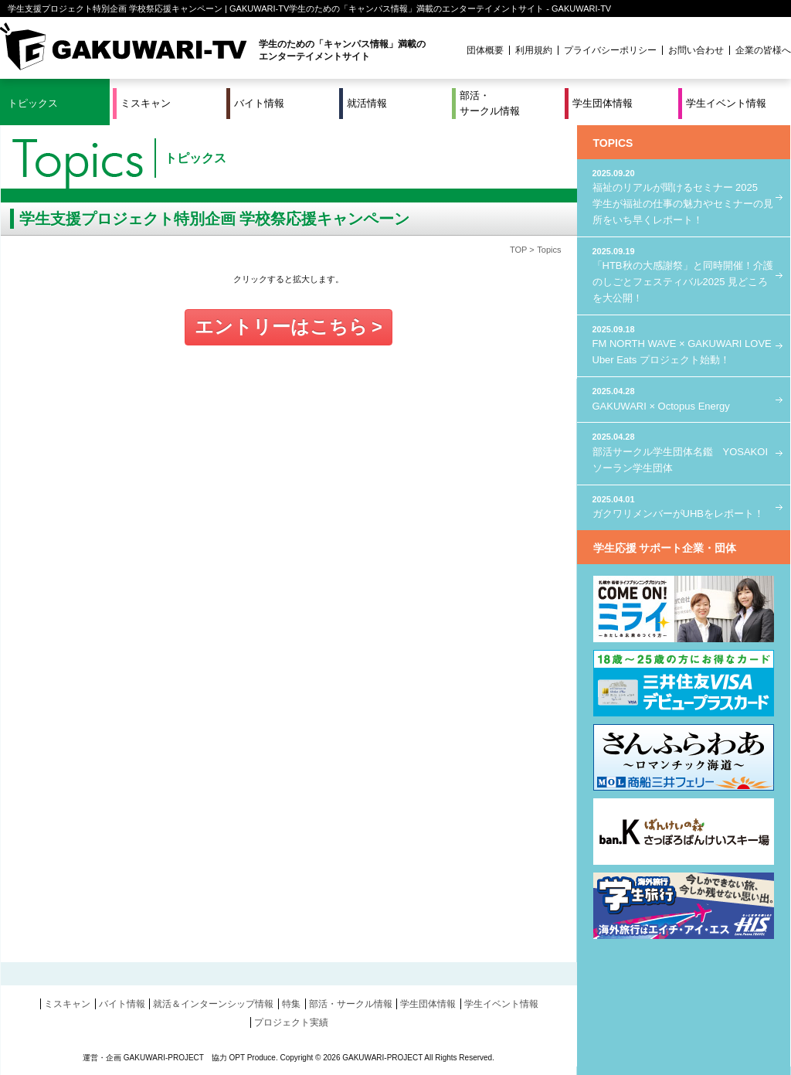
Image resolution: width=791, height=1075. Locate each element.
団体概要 (485, 50)
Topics (549, 249)
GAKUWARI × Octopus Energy (683, 398)
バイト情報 (259, 103)
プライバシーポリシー (610, 50)
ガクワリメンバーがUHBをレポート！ (683, 506)
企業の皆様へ (763, 50)
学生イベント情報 (726, 103)
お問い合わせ (696, 50)
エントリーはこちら (281, 327)
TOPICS (613, 143)
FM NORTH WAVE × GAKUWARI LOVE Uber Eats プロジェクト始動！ (683, 344)
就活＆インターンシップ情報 (213, 1003)
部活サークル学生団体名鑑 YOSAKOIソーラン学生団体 (683, 451)
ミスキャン (146, 103)
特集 (291, 1003)
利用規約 (533, 50)
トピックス (33, 103)
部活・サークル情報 (490, 103)
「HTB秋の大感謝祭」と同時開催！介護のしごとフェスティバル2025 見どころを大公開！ (683, 274)
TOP (518, 249)
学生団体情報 (602, 103)
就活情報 (367, 103)
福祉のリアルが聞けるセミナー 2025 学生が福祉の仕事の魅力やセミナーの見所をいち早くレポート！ (683, 196)
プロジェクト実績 (291, 1022)
